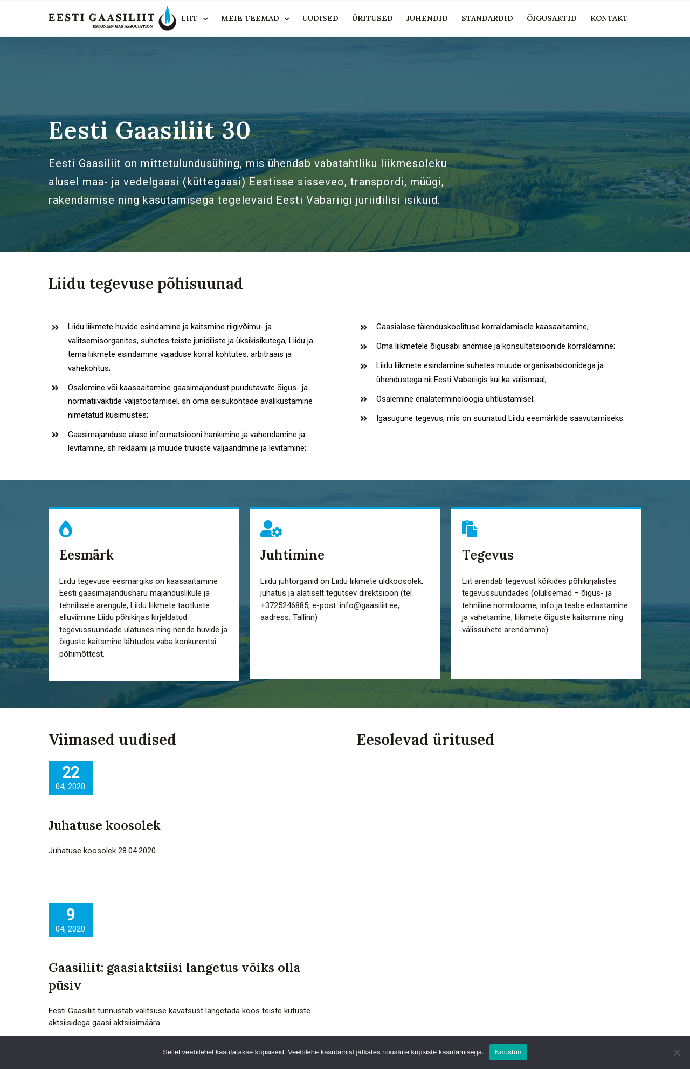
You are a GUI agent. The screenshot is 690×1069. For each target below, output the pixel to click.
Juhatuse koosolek (105, 825)
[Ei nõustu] (676, 1052)
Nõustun (508, 1052)
